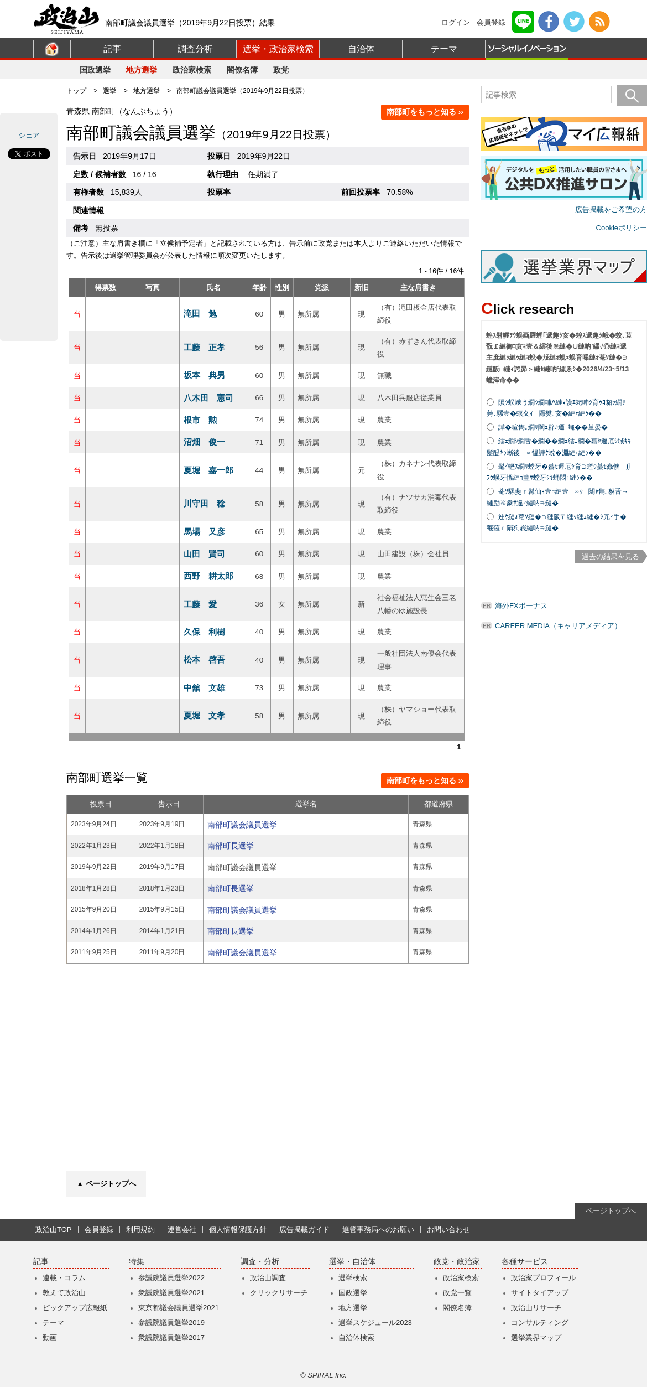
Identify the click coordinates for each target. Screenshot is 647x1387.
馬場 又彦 (204, 531)
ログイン (455, 22)
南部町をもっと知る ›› (425, 111)
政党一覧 (457, 1292)
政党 (281, 69)
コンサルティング (539, 1322)
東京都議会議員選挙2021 (178, 1307)
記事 (112, 49)
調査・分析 (260, 1261)
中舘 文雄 (204, 687)
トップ (76, 91)
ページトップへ (611, 1211)
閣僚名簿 (242, 69)
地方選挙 (141, 69)
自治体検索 (356, 1337)
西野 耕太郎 (208, 576)
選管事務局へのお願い (378, 1229)
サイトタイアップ (539, 1292)
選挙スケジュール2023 (375, 1322)
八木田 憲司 (208, 397)
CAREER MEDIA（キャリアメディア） (558, 626)
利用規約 (140, 1229)
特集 (136, 1261)
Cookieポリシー (621, 228)
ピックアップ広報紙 (75, 1307)
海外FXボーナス (521, 606)
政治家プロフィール (543, 1277)
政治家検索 (192, 69)
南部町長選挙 (230, 845)
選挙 (109, 91)
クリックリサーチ (278, 1292)
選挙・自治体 (352, 1261)
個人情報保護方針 (238, 1229)
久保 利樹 (204, 631)
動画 (50, 1337)
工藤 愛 (200, 604)
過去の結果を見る (610, 556)
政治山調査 (268, 1277)
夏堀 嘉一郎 (208, 470)
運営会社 (182, 1229)
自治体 (361, 49)
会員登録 (491, 22)
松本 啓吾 (204, 659)
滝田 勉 (200, 313)
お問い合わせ (448, 1229)
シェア (29, 135)
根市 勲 (200, 420)
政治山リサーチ (536, 1307)
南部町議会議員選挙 (242, 824)
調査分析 (195, 49)
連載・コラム (64, 1277)
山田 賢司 (204, 553)
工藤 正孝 (204, 347)
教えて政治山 (64, 1292)
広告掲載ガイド (304, 1229)
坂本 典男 (204, 375)
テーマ (444, 49)
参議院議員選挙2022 (171, 1277)
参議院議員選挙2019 (171, 1322)
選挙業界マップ (536, 1337)
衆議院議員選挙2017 (171, 1337)
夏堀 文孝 (204, 715)
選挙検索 (352, 1277)
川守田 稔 (204, 503)
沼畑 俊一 (204, 442)
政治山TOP (53, 1229)
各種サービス (525, 1261)
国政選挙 (95, 69)
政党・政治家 (457, 1261)
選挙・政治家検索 (278, 49)
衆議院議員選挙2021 (171, 1292)
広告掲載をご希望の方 (611, 209)
